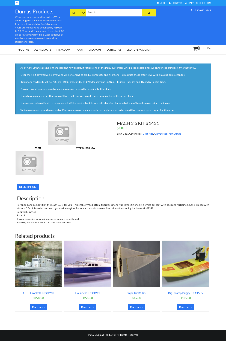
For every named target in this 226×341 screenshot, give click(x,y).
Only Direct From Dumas (167, 133)
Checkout (203, 3)
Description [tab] (27, 186)
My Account (64, 49)
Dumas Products (34, 11)
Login (161, 3)
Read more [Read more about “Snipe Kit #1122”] (136, 306)
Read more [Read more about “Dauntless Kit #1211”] (87, 306)
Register (175, 3)
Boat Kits (148, 133)
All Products (42, 49)
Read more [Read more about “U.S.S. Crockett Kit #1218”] (38, 306)
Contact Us (114, 49)
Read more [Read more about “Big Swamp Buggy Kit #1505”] (185, 306)
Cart (189, 3)
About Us (23, 49)
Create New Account (140, 49)
